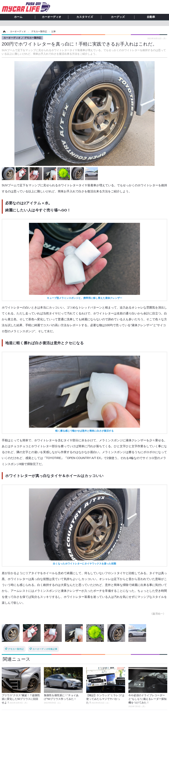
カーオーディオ (51, 17)
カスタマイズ (84, 17)
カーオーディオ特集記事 (44, 649)
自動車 (151, 17)
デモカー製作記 (16, 649)
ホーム (18, 17)
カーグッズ (118, 17)
